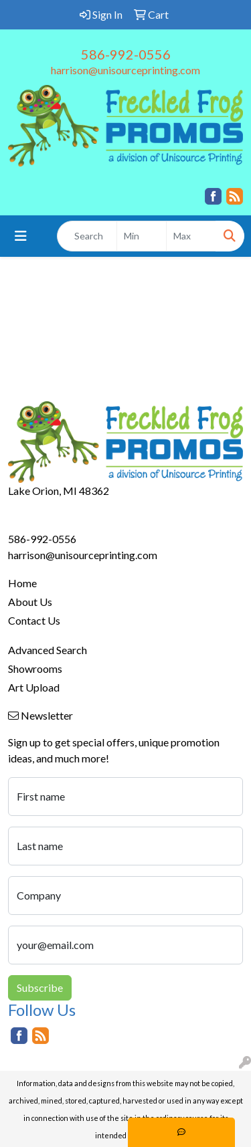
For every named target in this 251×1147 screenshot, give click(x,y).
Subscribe (40, 987)
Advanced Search (47, 649)
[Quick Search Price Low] (141, 236)
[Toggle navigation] (21, 235)
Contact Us (34, 620)
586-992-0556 (126, 54)
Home (22, 583)
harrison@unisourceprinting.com (125, 70)
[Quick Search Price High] (191, 236)
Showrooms (35, 668)
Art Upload (34, 687)
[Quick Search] (87, 236)
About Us (30, 601)
